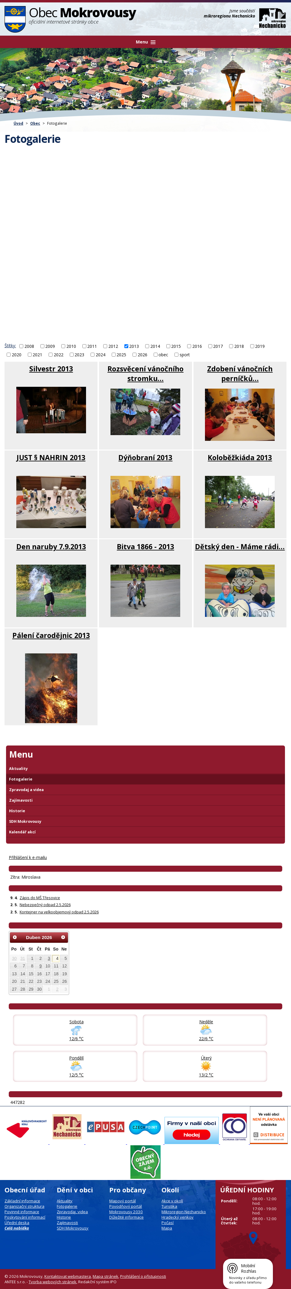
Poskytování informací (25, 1217)
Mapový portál (122, 1201)
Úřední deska (17, 1222)
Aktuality (18, 768)
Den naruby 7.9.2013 (51, 546)
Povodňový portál (125, 1206)
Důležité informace (126, 1217)
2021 (37, 355)
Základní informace (22, 1201)
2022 (58, 355)
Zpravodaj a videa (26, 789)
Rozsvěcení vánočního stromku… (145, 373)
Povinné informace (22, 1211)
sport (185, 355)
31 (22, 958)
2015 (176, 346)
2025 (121, 355)
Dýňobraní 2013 (145, 457)
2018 (239, 346)
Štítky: (10, 345)
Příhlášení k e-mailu (28, 857)
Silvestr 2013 (51, 369)
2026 (142, 355)
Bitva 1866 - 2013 (145, 546)
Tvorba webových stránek (52, 1281)
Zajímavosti (21, 800)
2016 (197, 346)
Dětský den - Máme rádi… (240, 546)
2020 (16, 355)
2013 (134, 346)
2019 (260, 346)
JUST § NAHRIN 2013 (51, 457)
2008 (29, 346)
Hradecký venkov (177, 1217)
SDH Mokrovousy (25, 821)
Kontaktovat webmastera (67, 1276)
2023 (79, 355)
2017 (218, 346)
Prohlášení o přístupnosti (143, 1276)
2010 (71, 346)
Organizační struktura (24, 1206)
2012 (113, 346)
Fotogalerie (20, 779)
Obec (35, 123)
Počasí (167, 1222)
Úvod (18, 123)
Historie (17, 810)
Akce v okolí (172, 1201)
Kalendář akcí (22, 832)
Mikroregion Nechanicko (183, 1211)
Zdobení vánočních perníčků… (240, 373)
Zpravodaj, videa (72, 1211)
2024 (100, 355)
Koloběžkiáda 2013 (240, 457)
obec (163, 355)
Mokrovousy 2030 (126, 1211)
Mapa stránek (105, 1276)
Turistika (169, 1206)
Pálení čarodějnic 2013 (51, 635)
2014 (155, 346)
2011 (92, 346)
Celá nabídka (17, 1228)
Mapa (166, 1228)
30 (14, 958)
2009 (50, 346)
